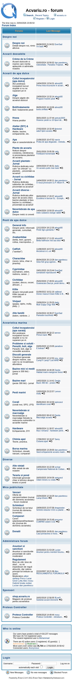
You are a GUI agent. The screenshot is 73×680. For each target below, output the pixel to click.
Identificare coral (43, 404)
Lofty (20, 581)
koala (22, 583)
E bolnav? (40, 348)
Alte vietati (18, 465)
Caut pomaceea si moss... (47, 534)
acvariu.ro (61, 15)
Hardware (17, 428)
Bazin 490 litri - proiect (46, 383)
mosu (30, 581)
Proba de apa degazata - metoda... (51, 142)
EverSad (58, 44)
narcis (57, 140)
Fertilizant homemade (45, 154)
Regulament (19, 559)
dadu (57, 166)
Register (40, 18)
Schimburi (18, 505)
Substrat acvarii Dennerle (47, 600)
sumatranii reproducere (46, 273)
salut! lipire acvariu (44, 131)
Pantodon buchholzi (45, 315)
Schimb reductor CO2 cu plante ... (51, 510)
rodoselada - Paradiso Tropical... (50, 65)
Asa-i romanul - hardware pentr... (50, 431)
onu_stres (59, 358)
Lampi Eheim (42, 498)
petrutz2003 (60, 118)
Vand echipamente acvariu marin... (51, 452)
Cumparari (18, 516)
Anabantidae (19, 237)
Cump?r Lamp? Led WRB (47, 360)
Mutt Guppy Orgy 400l (45, 305)
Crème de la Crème (23, 59)
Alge (15, 95)
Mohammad (44, 638)
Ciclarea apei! (42, 441)
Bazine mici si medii (23, 368)
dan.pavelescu (61, 63)
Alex (25, 581)
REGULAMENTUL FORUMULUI (50, 573)
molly (38, 394)
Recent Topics (42, 15)
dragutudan (60, 508)
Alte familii (18, 313)
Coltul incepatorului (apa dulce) (23, 80)
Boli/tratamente (20, 107)
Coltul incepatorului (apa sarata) (23, 329)
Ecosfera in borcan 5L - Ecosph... (50, 198)
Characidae (18, 258)
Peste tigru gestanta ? (46, 230)
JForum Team (37, 678)
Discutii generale (21, 354)
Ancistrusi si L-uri (43, 251)
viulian (29, 583)
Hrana (15, 118)
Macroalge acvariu (44, 417)
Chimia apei (19, 439)
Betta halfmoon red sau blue (48, 240)
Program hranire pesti (45, 99)
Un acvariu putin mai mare (48, 168)
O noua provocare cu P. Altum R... (51, 183)
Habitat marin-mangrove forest (49, 372)
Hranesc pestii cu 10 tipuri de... (49, 120)
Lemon (58, 391)
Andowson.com (58, 678)
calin (57, 152)
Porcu (23, 578)
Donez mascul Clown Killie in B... (50, 294)
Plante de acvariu (22, 148)
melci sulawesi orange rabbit (48, 213)
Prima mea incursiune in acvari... (50, 85)
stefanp (15, 578)
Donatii (16, 531)
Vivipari (16, 301)
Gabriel (15, 583)
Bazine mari (19, 380)
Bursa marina (19, 448)
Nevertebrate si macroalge (20, 411)
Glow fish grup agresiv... (46, 262)
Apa (14, 139)
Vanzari (16, 492)
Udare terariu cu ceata (46, 480)
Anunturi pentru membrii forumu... (50, 552)
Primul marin (41, 335)
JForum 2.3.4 (22, 678)
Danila (57, 370)
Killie (15, 289)
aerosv (58, 333)
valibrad (58, 292)
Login (52, 18)
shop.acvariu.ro (21, 596)
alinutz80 (58, 83)
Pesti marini (19, 392)
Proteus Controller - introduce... (49, 617)
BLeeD (58, 598)
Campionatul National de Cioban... (51, 469)
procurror (59, 520)
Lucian (57, 550)
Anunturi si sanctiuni (18, 547)
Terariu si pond (20, 475)
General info (19, 225)
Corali (15, 402)
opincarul (59, 402)
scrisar (57, 467)
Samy (57, 439)
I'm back (40, 46)
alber (26, 576)
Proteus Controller (22, 614)
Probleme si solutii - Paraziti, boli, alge (23, 345)
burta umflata (42, 109)
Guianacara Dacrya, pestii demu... (51, 283)
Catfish (16, 249)
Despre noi (18, 43)
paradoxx (59, 346)
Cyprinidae (18, 269)
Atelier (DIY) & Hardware (20, 127)
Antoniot (58, 129)
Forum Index (9, 25)
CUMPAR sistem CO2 (46, 522)
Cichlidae (17, 280)
